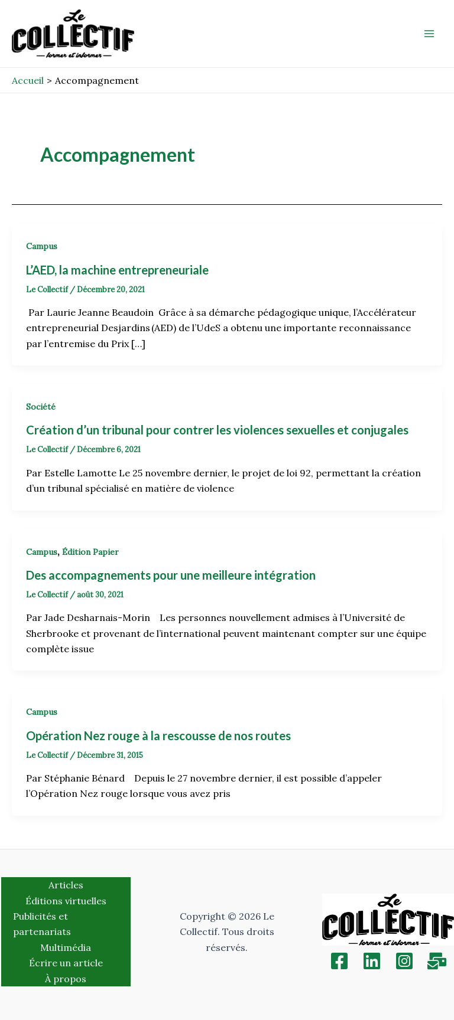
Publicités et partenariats (42, 923)
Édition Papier (90, 552)
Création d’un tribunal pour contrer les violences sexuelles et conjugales (217, 430)
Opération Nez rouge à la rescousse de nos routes (158, 735)
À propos (65, 979)
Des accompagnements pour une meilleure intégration (171, 575)
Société (41, 406)
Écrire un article (66, 963)
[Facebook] (339, 961)
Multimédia (65, 947)
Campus (41, 246)
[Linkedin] (371, 961)
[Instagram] (404, 961)
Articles (65, 885)
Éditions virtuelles (65, 901)
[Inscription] (436, 961)
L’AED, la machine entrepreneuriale (117, 270)
